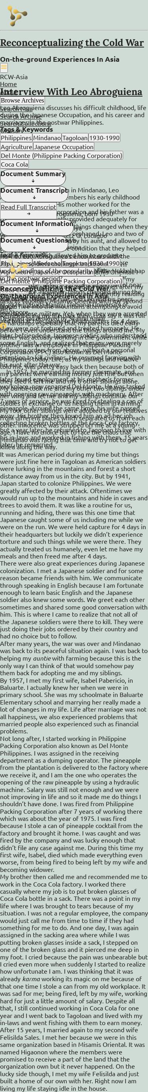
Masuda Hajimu (44, 304)
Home (8, 83)
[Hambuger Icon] (4, 67)
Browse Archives (22, 100)
